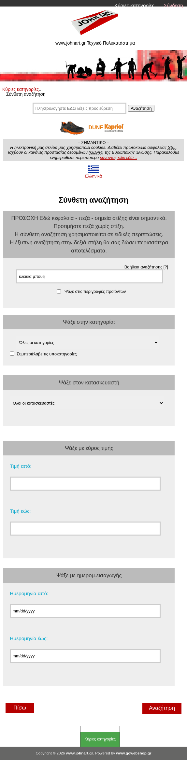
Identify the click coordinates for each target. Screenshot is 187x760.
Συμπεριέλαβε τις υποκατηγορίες (47, 353)
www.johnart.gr (79, 753)
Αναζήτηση (141, 108)
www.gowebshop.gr (133, 753)
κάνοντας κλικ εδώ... (118, 157)
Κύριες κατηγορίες (134, 5)
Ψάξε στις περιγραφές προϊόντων (95, 291)
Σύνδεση (173, 5)
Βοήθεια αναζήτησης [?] (146, 267)
